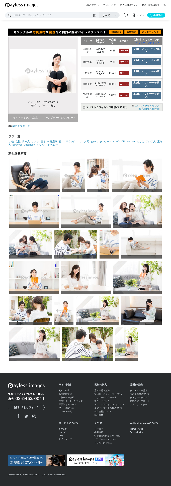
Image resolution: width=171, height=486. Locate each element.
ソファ (35, 141)
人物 (11, 141)
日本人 (26, 141)
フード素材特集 (66, 408)
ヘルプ (62, 432)
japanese (17, 144)
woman (131, 141)
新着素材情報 (65, 394)
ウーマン (109, 141)
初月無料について (103, 411)
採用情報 (98, 432)
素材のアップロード (140, 401)
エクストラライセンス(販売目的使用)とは (147, 107)
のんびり (53, 144)
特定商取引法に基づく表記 (107, 436)
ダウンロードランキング (71, 401)
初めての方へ (92, 5)
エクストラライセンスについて (109, 404)
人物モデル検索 (66, 397)
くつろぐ (41, 144)
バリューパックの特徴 (105, 397)
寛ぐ (61, 141)
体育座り (52, 141)
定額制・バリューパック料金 (108, 394)
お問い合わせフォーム (26, 407)
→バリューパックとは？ (146, 42)
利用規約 (63, 429)
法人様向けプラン (129, 5)
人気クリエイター (138, 404)
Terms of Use (136, 429)
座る (43, 141)
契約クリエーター (22, 126)
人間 (86, 141)
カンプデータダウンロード (60, 117)
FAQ (61, 436)
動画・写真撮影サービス (154, 5)
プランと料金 (109, 5)
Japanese (29, 144)
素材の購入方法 (102, 390)
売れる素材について (140, 394)
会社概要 (98, 429)
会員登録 (156, 15)
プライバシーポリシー (105, 439)
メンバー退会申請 (103, 443)
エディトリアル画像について (108, 408)
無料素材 (98, 415)
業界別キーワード (67, 404)
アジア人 (151, 141)
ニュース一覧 (65, 411)
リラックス (72, 141)
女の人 (94, 141)
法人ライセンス (102, 401)
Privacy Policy (136, 432)
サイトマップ (65, 439)
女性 (18, 141)
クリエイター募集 (138, 390)
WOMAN (120, 141)
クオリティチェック (140, 397)
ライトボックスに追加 (25, 117)
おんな (140, 141)
